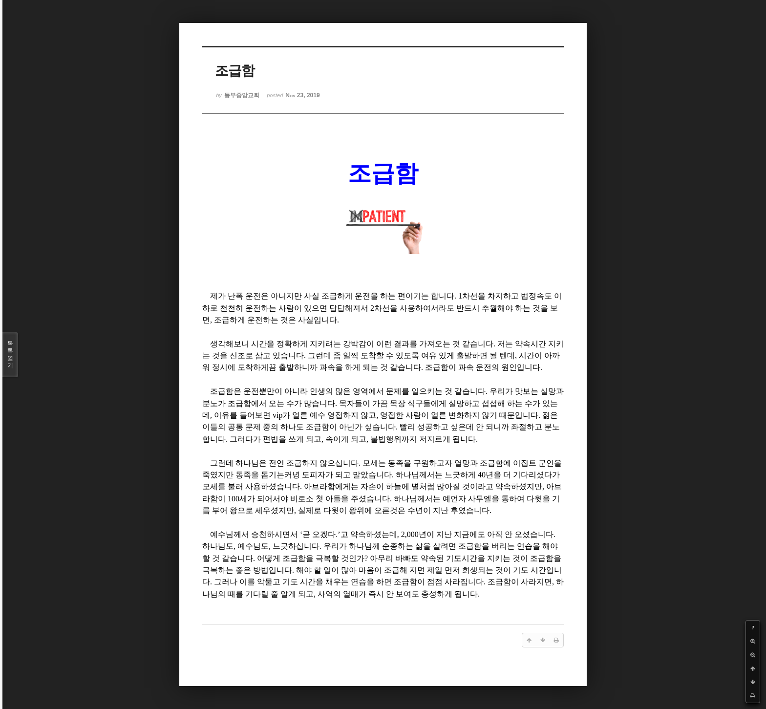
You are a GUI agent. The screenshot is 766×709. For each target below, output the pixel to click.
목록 (10, 354)
